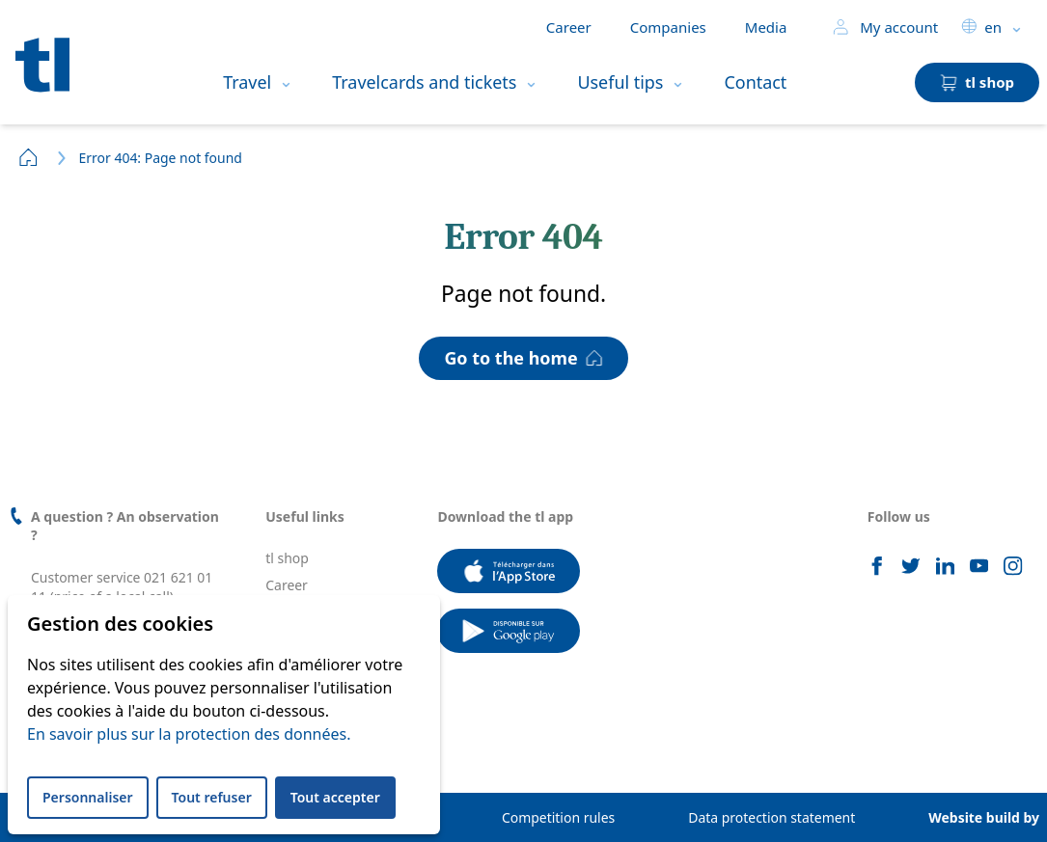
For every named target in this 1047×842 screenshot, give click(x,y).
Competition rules (558, 817)
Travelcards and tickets (424, 82)
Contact (755, 82)
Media (766, 27)
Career (569, 27)
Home (29, 157)
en (981, 27)
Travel (247, 82)
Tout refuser (212, 797)
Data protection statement (771, 817)
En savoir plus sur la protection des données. (188, 734)
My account (885, 27)
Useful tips (620, 82)
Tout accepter (335, 797)
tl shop (287, 558)
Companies (668, 27)
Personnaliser (87, 797)
